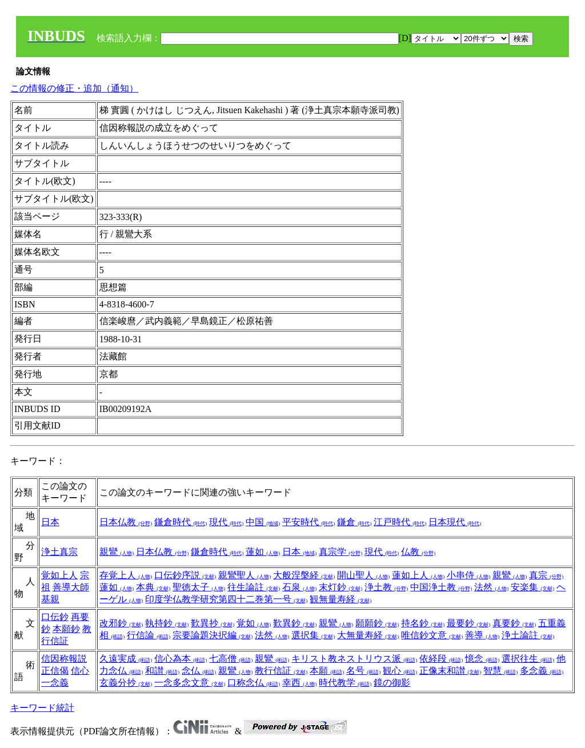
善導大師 (71, 587)
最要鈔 (468, 623)
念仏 (199, 670)
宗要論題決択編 (213, 635)
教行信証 (281, 670)
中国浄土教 (441, 587)
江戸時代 (400, 522)
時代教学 (345, 682)
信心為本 (180, 658)
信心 (80, 670)
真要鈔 (514, 623)
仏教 (418, 552)
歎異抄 (212, 623)
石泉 (299, 587)
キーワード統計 (42, 708)
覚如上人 (59, 575)
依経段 (441, 658)
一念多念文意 (189, 682)
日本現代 (454, 522)
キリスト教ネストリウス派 (354, 658)
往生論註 (253, 587)
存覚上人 (125, 575)
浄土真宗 (59, 552)
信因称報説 (64, 658)
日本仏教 (125, 522)
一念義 (55, 682)
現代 (226, 522)
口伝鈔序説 (185, 575)
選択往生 (528, 658)
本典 (153, 587)
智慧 (500, 670)
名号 (363, 670)
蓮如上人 (418, 575)
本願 (327, 670)
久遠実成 (125, 658)
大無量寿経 (368, 635)
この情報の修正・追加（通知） (74, 88)
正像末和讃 (450, 670)
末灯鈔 (340, 587)
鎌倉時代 (180, 522)
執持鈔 (167, 623)
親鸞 (116, 552)
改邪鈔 (121, 623)
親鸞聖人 (244, 575)
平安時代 (308, 522)
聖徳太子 (199, 587)
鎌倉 (354, 522)
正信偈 (55, 670)
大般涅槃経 (304, 575)
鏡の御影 (392, 682)
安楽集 (532, 587)
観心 (400, 670)
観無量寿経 (340, 599)
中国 (263, 522)
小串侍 (468, 575)
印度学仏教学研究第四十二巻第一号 (226, 599)
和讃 (162, 670)
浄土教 (386, 587)
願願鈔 (377, 623)
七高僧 (231, 658)
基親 (50, 599)
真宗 (546, 575)
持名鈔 (422, 623)
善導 (482, 635)
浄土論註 (528, 635)
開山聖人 (363, 575)
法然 (491, 587)
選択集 (313, 635)
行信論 (148, 635)
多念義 (541, 670)
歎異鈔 (294, 623)
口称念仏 (253, 682)
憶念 (482, 658)
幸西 (299, 682)
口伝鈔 (55, 617)
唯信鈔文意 (432, 635)
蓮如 (263, 552)
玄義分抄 (125, 682)
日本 (50, 522)
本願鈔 (66, 629)
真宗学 (340, 552)
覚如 (254, 623)
